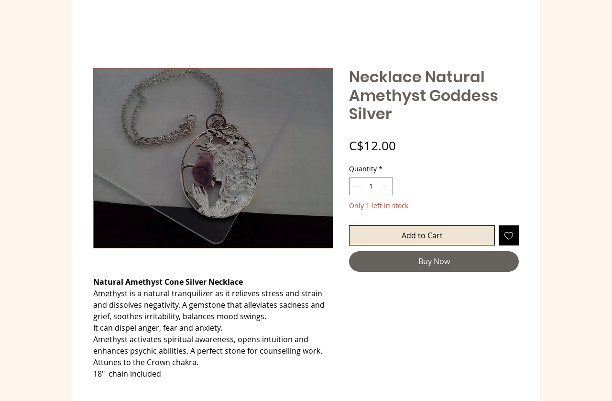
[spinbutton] (371, 186)
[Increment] (386, 186)
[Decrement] (356, 186)
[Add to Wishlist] (509, 235)
